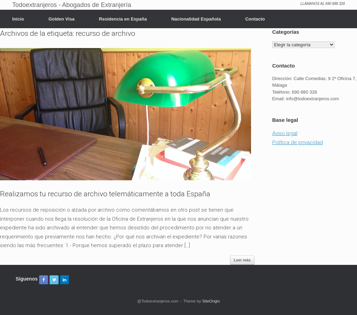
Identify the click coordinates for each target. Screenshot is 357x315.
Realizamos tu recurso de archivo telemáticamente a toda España (105, 194)
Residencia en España (123, 19)
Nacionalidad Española (196, 19)
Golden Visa (61, 19)
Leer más (242, 260)
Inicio (18, 19)
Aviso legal (284, 133)
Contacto (255, 19)
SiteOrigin (211, 301)
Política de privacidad (297, 142)
